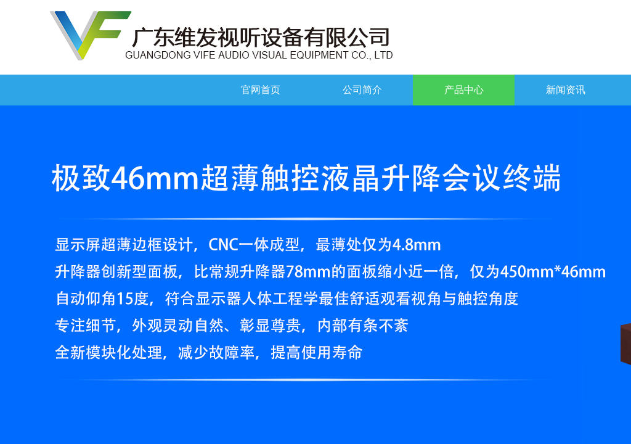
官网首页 (260, 89)
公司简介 (362, 89)
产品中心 (464, 89)
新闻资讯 (565, 89)
